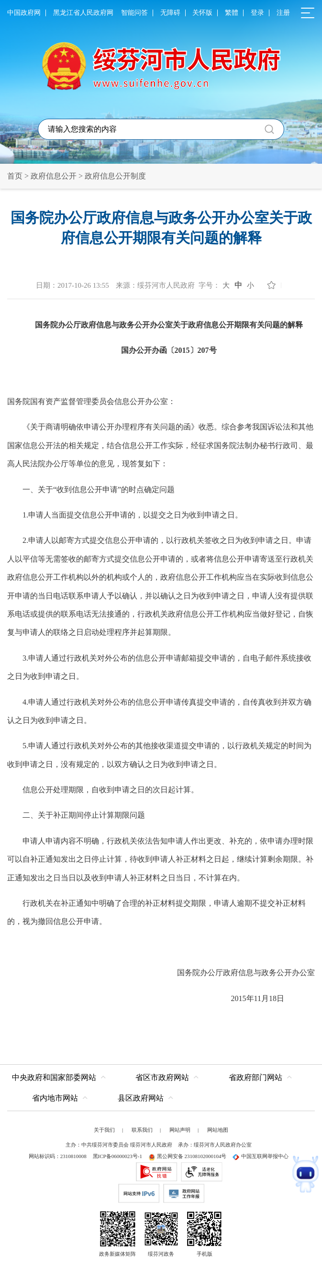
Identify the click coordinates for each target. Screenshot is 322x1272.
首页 (14, 176)
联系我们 (142, 1130)
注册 (283, 12)
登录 (257, 12)
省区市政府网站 (162, 1077)
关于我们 (104, 1130)
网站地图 (217, 1130)
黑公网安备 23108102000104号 (187, 1156)
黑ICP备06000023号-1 (117, 1156)
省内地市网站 (55, 1098)
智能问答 (134, 12)
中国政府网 (24, 12)
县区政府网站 (141, 1098)
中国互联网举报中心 (261, 1156)
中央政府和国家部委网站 (54, 1077)
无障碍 (170, 12)
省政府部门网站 (255, 1077)
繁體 (231, 12)
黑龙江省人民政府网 (83, 12)
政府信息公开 (54, 176)
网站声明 (179, 1130)
